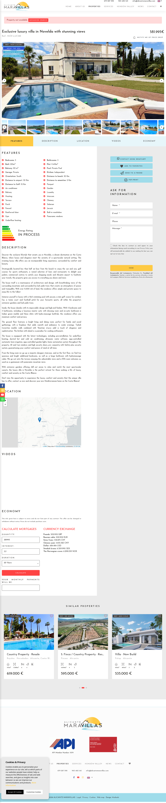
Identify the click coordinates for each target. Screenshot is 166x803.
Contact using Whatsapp (131, 159)
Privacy (85, 798)
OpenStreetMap (60, 447)
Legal (79, 798)
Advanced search (38, 20)
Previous (4, 81)
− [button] (5, 406)
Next (161, 81)
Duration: (8, 559)
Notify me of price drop (148, 38)
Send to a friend (131, 174)
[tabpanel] (29, 649)
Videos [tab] (116, 142)
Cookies (93, 798)
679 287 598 (109, 2)
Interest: (8, 547)
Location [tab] (83, 142)
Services (108, 8)
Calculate (21, 574)
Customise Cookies (34, 792)
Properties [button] (94, 8)
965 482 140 (123, 2)
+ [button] (5, 402)
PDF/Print (131, 181)
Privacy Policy (145, 249)
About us (80, 8)
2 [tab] (83, 689)
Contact (151, 8)
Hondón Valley (125, 8)
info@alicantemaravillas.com (144, 2)
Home (69, 8)
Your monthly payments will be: (21, 582)
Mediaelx (115, 798)
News (141, 8)
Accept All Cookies (15, 792)
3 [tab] (86, 689)
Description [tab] (50, 142)
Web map (100, 798)
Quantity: (8, 536)
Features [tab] (16, 142)
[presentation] (123, 260)
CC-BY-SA (77, 447)
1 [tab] (79, 689)
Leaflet (45, 447)
